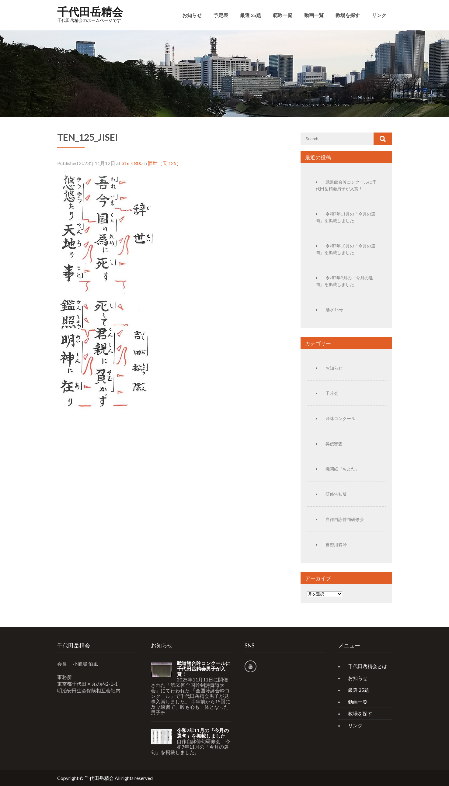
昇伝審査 (334, 443)
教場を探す (348, 15)
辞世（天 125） (164, 163)
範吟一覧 (282, 15)
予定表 (221, 15)
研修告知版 (336, 494)
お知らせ (192, 15)
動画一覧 (314, 15)
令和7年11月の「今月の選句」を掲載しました (203, 733)
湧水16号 (334, 309)
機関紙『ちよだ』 (342, 468)
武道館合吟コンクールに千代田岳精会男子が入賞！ (203, 668)
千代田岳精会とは (367, 666)
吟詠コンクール (340, 418)
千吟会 (331, 393)
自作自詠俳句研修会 (344, 519)
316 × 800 (131, 163)
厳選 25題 (250, 15)
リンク (379, 15)
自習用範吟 (336, 544)
